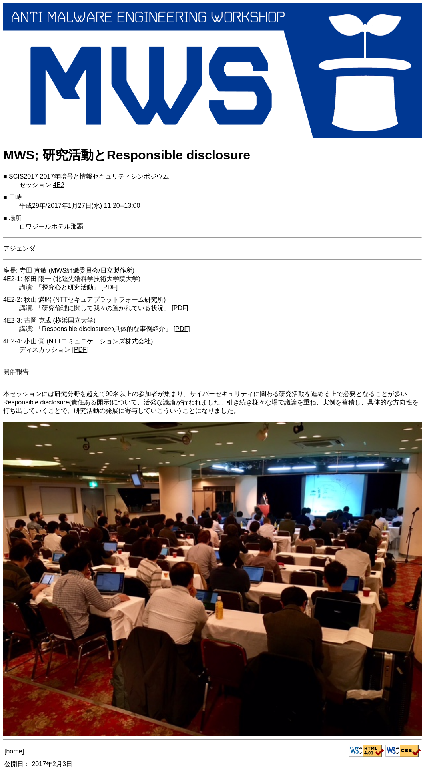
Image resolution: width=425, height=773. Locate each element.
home (14, 751)
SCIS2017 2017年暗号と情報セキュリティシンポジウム (89, 176)
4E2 (58, 184)
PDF (109, 287)
